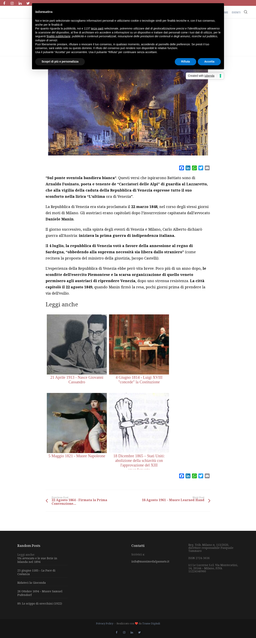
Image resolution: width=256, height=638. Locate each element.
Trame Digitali (151, 623)
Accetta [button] (209, 61)
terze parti (97, 28)
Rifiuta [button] (185, 61)
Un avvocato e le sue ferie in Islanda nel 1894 (37, 560)
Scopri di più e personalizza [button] (60, 61)
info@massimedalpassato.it (150, 561)
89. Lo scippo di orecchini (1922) (39, 603)
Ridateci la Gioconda (31, 582)
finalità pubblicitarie (58, 36)
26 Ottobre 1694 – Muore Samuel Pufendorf (39, 593)
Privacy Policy (104, 623)
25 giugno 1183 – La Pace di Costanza (36, 572)
